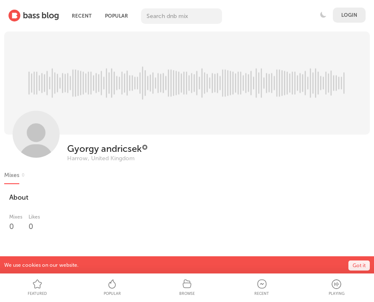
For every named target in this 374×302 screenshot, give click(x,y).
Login (349, 15)
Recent (82, 16)
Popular (116, 16)
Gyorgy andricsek (104, 148)
